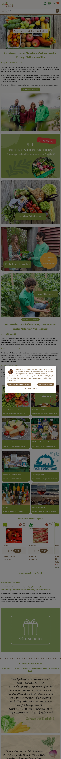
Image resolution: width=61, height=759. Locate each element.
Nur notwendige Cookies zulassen (19, 384)
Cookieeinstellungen (31, 388)
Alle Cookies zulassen (45, 384)
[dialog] (30, 379)
